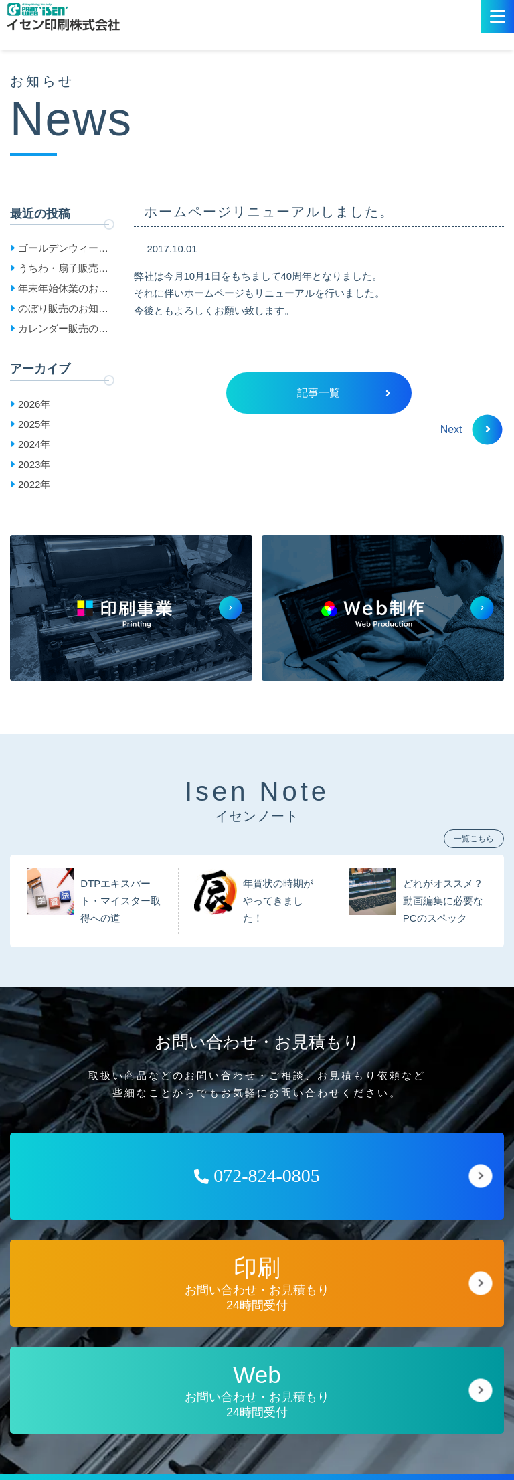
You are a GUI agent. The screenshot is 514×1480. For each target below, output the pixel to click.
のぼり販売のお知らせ (63, 311)
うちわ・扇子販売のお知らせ (63, 270)
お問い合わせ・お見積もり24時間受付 (257, 1283)
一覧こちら (474, 838)
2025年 (34, 424)
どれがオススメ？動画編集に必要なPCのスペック (443, 901)
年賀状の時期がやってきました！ (278, 901)
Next (465, 429)
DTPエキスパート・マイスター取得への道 (120, 901)
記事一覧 (343, 392)
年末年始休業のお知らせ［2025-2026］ (63, 290)
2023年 (34, 464)
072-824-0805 (257, 1175)
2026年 (34, 404)
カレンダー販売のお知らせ (63, 331)
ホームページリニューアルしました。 (269, 211)
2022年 (34, 484)
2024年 (34, 444)
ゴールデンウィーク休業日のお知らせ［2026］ (63, 250)
